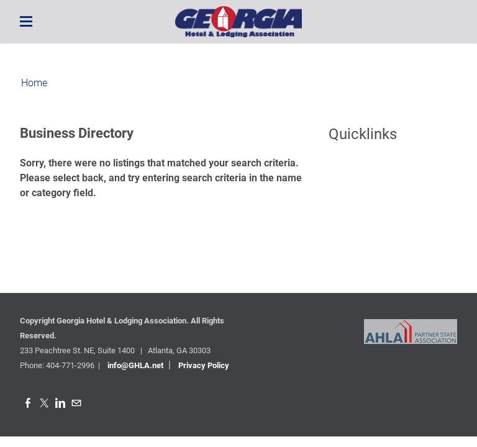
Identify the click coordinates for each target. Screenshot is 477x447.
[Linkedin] (60, 403)
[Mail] (76, 403)
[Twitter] (44, 403)
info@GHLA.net (135, 365)
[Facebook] (28, 403)
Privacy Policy (203, 365)
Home (34, 83)
